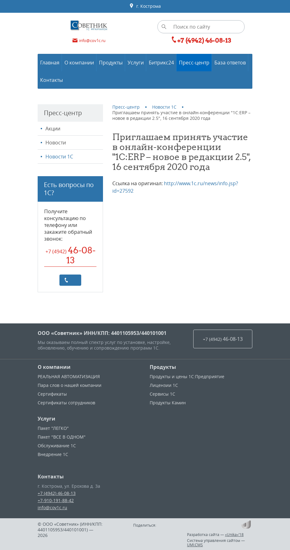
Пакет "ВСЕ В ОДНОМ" (62, 437)
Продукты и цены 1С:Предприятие (187, 376)
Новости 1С (59, 156)
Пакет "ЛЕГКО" (53, 428)
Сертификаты (52, 394)
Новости (55, 142)
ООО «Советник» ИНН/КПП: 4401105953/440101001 (102, 333)
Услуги (46, 418)
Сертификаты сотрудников (66, 403)
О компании (54, 367)
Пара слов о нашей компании (69, 385)
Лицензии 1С (164, 385)
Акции (52, 128)
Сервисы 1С (162, 394)
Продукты (163, 367)
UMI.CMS (195, 544)
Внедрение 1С (53, 454)
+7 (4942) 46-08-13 (57, 493)
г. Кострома (145, 6)
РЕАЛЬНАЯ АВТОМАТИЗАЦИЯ (69, 376)
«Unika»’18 (234, 534)
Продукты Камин (168, 403)
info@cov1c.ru (52, 507)
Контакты (51, 476)
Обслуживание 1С (57, 446)
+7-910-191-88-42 (56, 500)
